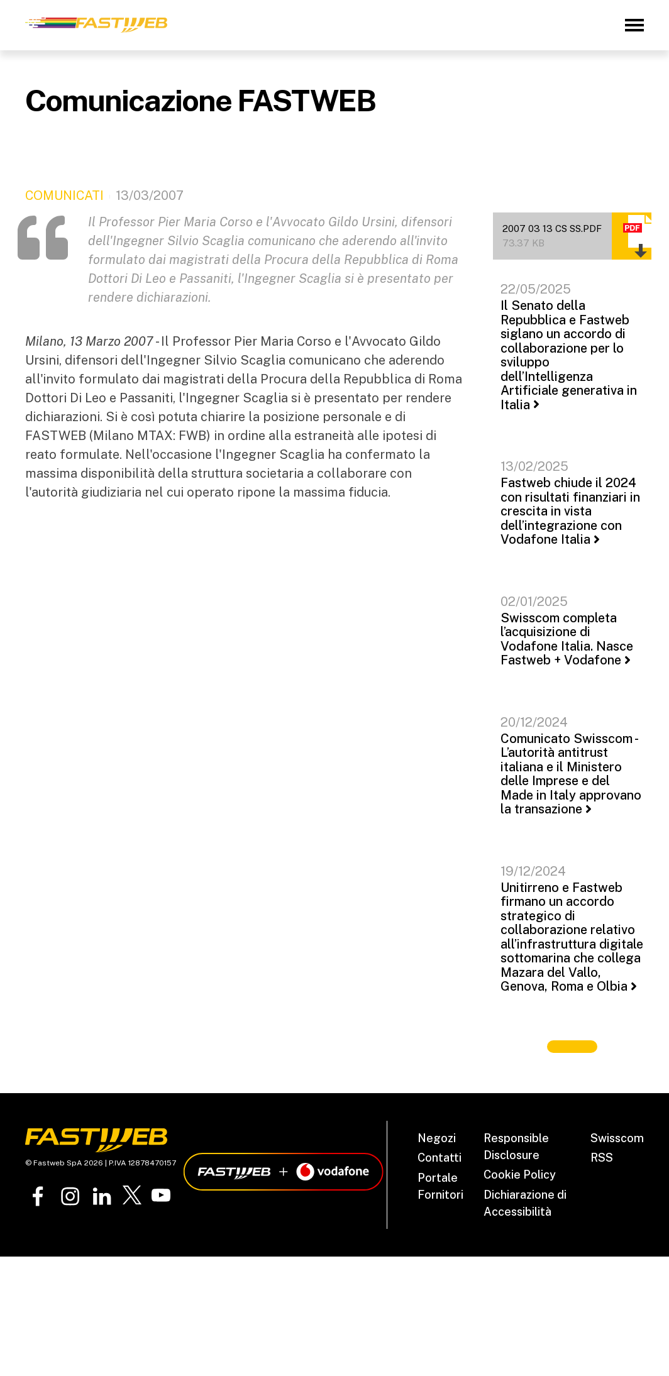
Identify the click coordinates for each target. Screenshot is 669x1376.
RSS (601, 1157)
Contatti (439, 1157)
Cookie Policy (520, 1174)
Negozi (436, 1138)
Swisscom (617, 1138)
